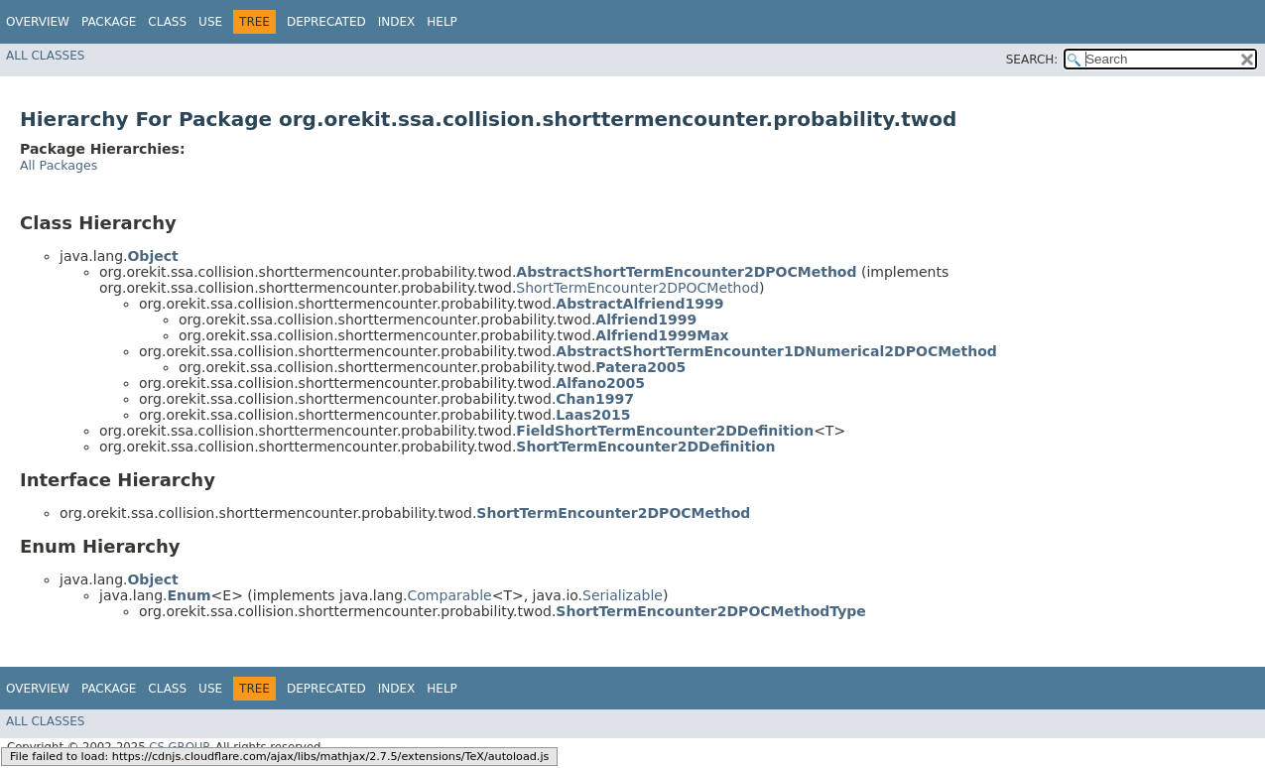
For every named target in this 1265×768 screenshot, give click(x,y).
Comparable (450, 595)
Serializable (622, 595)
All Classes (45, 56)
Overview (37, 22)
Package (108, 22)
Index (397, 22)
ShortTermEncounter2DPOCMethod (637, 288)
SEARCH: (1032, 59)
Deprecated (326, 22)
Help (442, 22)
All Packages (58, 165)
